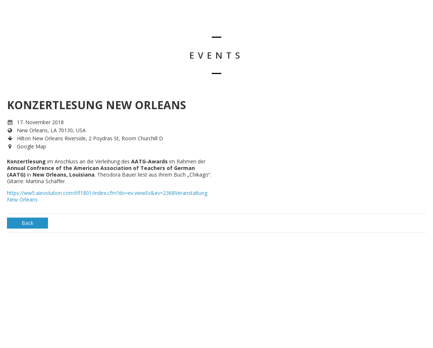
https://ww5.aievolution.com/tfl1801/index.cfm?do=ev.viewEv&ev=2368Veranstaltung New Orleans (107, 196)
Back (27, 222)
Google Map (31, 146)
